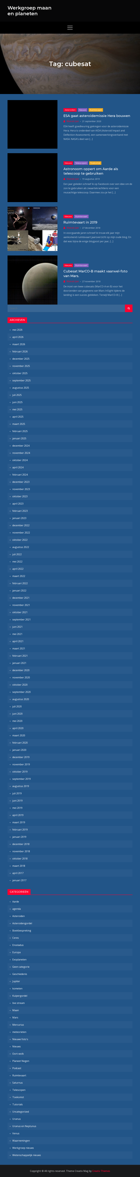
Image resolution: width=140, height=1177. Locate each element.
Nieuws (82, 110)
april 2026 (17, 337)
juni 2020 (17, 713)
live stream (18, 1003)
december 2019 (20, 757)
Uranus (16, 1119)
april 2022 (17, 568)
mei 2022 (17, 561)
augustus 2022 (20, 547)
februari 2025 (20, 431)
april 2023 (17, 503)
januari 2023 (19, 518)
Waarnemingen (21, 1140)
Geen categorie (20, 966)
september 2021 (21, 619)
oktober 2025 (20, 373)
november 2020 (21, 677)
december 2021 (20, 597)
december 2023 (20, 482)
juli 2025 (17, 395)
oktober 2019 (20, 771)
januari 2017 (19, 880)
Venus (15, 1133)
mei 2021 (17, 634)
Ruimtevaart (96, 110)
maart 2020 (18, 735)
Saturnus (17, 1082)
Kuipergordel (19, 995)
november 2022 (21, 532)
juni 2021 (17, 626)
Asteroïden (70, 110)
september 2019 (21, 779)
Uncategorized (20, 1111)
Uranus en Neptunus (24, 1126)
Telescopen (81, 163)
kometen (17, 988)
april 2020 (17, 728)
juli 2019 (17, 793)
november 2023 (21, 489)
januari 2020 (19, 750)
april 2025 (17, 416)
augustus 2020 (20, 699)
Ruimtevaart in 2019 (80, 222)
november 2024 (21, 453)
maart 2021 (18, 648)
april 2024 (17, 467)
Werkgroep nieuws (23, 1148)
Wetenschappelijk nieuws (26, 1155)
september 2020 (21, 692)
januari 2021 (19, 663)
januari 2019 (19, 836)
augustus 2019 (20, 786)
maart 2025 (18, 424)
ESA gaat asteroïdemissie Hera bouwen (96, 116)
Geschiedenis (19, 974)
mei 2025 (17, 409)
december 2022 (20, 525)
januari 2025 (19, 438)
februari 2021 (20, 655)
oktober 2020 (20, 684)
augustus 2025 (20, 387)
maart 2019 (18, 822)
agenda (16, 908)
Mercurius (18, 1024)
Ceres (15, 937)
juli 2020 (17, 706)
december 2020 (20, 670)
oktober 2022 (20, 539)
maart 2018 (18, 865)
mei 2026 (17, 329)
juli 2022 (17, 554)
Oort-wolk (18, 1053)
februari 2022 (20, 583)
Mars (15, 1017)
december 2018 (20, 844)
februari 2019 (20, 829)
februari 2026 (20, 351)
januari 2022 (19, 590)
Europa (16, 952)
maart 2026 (18, 344)
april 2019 (17, 815)
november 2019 (21, 764)
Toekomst (95, 163)
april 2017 (17, 873)
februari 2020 (20, 742)
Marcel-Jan (73, 121)
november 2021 (21, 605)
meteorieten (19, 1032)
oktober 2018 (20, 858)
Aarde (15, 901)
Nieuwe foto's (20, 1039)
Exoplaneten (19, 959)
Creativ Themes (101, 1171)
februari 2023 (20, 511)
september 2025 (21, 380)
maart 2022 (18, 576)
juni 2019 (17, 800)
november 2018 (21, 851)
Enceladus (18, 945)
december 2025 (20, 358)
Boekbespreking (21, 930)
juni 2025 (17, 402)
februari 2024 (20, 474)
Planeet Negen (20, 1061)
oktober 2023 (20, 496)
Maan (15, 1010)
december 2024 (20, 445)
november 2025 (21, 366)
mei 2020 (17, 721)
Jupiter (16, 981)
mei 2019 (17, 808)
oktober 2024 (20, 460)
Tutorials (17, 1104)
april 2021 (17, 641)
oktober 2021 (20, 612)
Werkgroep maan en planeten (29, 10)
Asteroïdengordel (22, 923)
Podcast (16, 1068)
